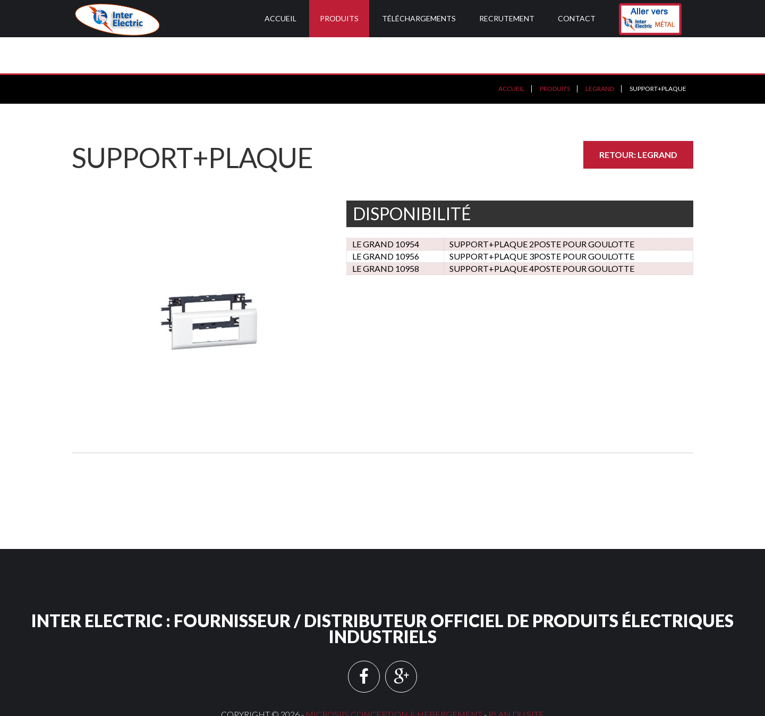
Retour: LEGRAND (638, 118)
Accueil (280, 18)
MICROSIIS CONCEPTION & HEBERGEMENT (393, 678)
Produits (339, 18)
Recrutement (506, 18)
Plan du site (516, 678)
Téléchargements (419, 18)
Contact (577, 18)
